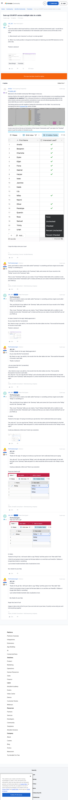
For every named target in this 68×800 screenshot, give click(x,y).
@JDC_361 (13, 91)
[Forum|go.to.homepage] (12, 3)
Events (9, 690)
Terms (34, 788)
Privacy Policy (5, 799)
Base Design (12, 63)
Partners (9, 712)
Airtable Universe (12, 730)
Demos (9, 697)
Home (3, 9)
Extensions (10, 643)
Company (10, 733)
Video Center (11, 694)
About (9, 737)
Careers (9, 741)
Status (9, 748)
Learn (9, 683)
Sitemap (34, 779)
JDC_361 (10, 23)
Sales (9, 676)
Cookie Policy (23, 794)
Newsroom (10, 751)
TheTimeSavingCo (13, 263)
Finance (9, 679)
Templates (10, 726)
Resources (10, 708)
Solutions (10, 658)
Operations (10, 668)
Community (9, 9)
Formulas (29, 9)
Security (34, 770)
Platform (10, 632)
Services (9, 715)
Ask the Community (20, 9)
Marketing (10, 665)
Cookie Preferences (34, 797)
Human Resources (13, 672)
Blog (8, 744)
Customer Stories (12, 701)
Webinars (10, 705)
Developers (10, 719)
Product (9, 661)
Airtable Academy (12, 686)
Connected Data (12, 654)
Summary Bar (24, 106)
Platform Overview (13, 636)
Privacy (34, 784)
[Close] (30, 786)
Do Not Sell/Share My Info (34, 793)
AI (7, 650)
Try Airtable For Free (13, 755)
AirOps (10, 88)
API (34, 775)
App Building (11, 647)
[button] (2, 4)
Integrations (11, 640)
